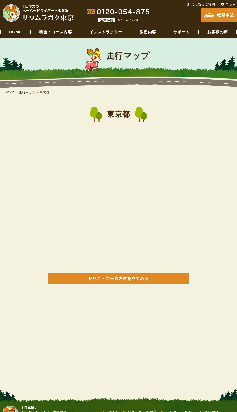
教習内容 (148, 32)
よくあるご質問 (203, 4)
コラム (231, 4)
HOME (15, 32)
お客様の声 (217, 32)
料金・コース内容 (55, 32)
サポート (181, 32)
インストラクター (105, 32)
